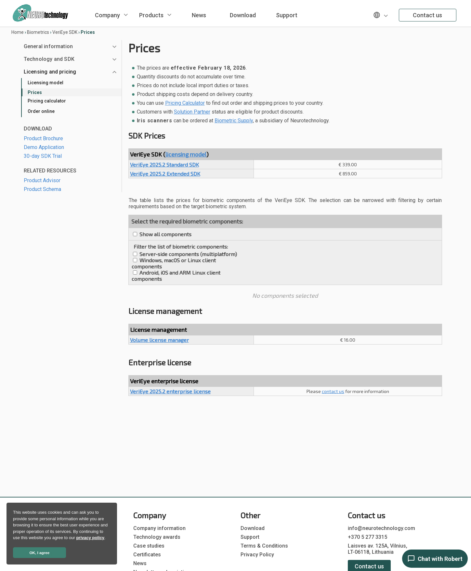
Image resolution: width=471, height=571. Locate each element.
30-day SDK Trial (43, 156)
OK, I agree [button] (40, 553)
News (199, 15)
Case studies (148, 546)
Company (107, 15)
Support (286, 15)
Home (17, 32)
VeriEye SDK (64, 32)
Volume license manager (159, 340)
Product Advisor (42, 180)
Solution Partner (192, 112)
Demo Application (44, 147)
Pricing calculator (47, 100)
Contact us (427, 15)
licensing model (185, 154)
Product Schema (42, 189)
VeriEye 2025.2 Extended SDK (165, 173)
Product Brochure (43, 138)
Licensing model (45, 82)
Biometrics (38, 32)
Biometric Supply (234, 120)
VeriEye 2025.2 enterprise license (170, 391)
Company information (159, 528)
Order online (41, 111)
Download (243, 15)
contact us (333, 391)
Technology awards (156, 537)
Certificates (147, 554)
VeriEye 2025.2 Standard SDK (164, 164)
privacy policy (90, 537)
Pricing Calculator (185, 103)
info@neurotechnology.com (381, 528)
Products (151, 15)
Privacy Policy (257, 554)
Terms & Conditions (264, 546)
